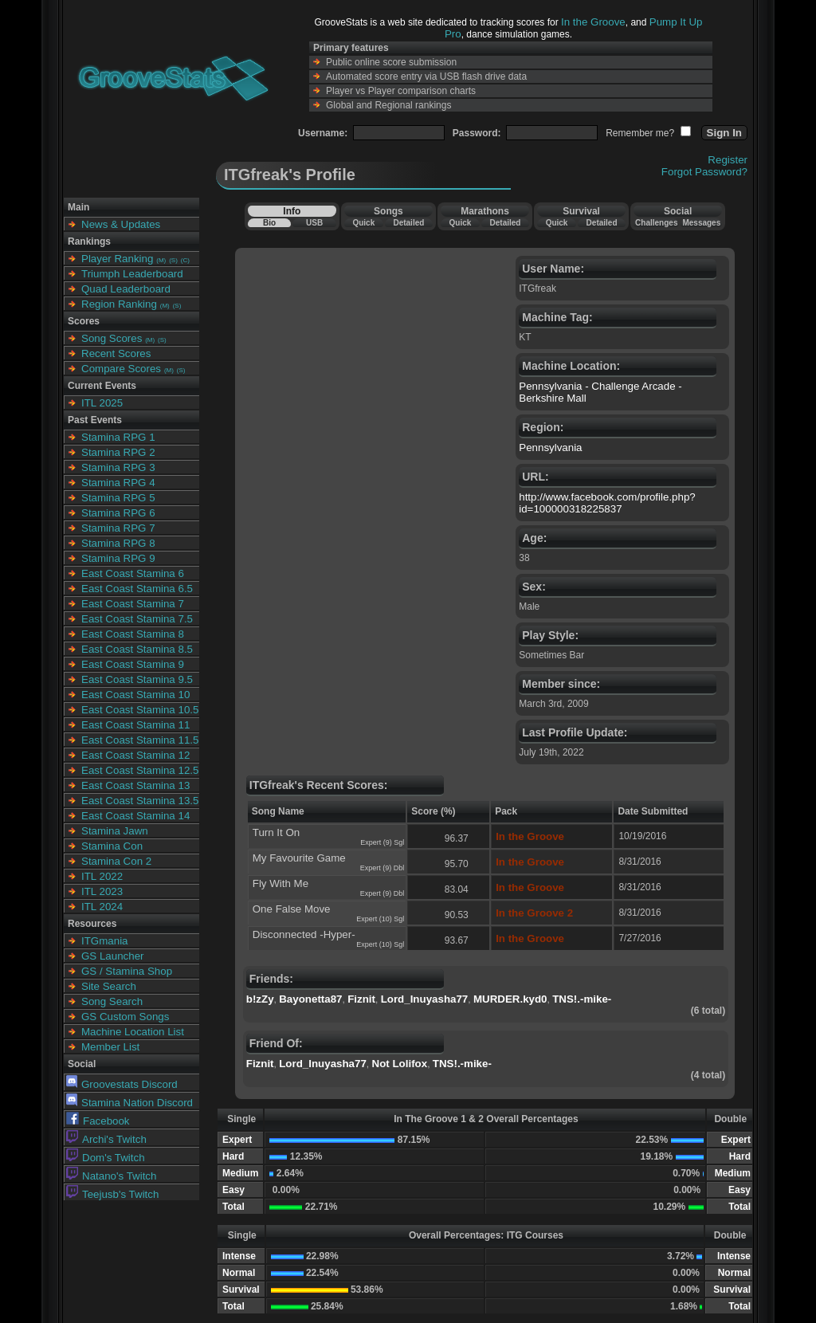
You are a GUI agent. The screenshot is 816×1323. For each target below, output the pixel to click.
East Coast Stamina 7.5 (137, 619)
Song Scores (111, 338)
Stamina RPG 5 (118, 498)
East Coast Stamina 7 (132, 604)
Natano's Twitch (111, 1176)
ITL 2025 (102, 403)
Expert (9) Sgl (382, 842)
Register (727, 160)
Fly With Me (280, 883)
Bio (269, 222)
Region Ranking (119, 304)
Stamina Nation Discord (129, 1103)
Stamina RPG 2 (118, 452)
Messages (701, 222)
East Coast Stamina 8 (132, 634)
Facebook (98, 1121)
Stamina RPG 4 (118, 483)
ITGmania (104, 941)
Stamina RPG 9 (118, 558)
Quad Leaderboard (126, 289)
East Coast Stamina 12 (135, 755)
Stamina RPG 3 (118, 467)
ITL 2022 (102, 876)
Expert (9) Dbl (382, 868)
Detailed (408, 222)
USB (314, 222)
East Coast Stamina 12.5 (139, 770)
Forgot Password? (704, 172)
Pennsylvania (550, 447)
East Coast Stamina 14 (135, 816)
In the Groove (593, 22)
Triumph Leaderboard (132, 274)
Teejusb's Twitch (112, 1194)
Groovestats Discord (122, 1084)
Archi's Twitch (106, 1139)
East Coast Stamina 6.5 (137, 589)
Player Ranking (117, 259)
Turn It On (276, 832)
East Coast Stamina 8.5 (137, 649)
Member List (110, 1047)
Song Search (112, 1001)
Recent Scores (116, 353)
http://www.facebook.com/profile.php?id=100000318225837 (607, 503)
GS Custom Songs (125, 1017)
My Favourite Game (299, 858)
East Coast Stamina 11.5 (139, 740)
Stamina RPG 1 (118, 437)
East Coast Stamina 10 (135, 695)
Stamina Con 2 (116, 861)
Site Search (108, 986)
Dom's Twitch (105, 1158)
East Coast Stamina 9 (132, 664)
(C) (185, 260)
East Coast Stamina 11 (135, 725)
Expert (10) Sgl (380, 919)
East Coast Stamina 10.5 (139, 710)
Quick (363, 222)
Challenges (656, 222)
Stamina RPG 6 (118, 513)
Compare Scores (121, 369)
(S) (173, 260)
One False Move (292, 909)
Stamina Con (112, 846)
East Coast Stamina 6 (132, 573)
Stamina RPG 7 (118, 528)
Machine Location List (132, 1032)
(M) (161, 260)
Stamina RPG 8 (118, 543)
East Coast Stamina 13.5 (139, 801)
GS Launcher (112, 956)
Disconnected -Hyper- (304, 934)
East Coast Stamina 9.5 (137, 679)
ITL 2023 (102, 891)
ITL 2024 (102, 907)
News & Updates (120, 224)
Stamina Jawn (114, 831)
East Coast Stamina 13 (135, 785)
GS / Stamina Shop (126, 971)
